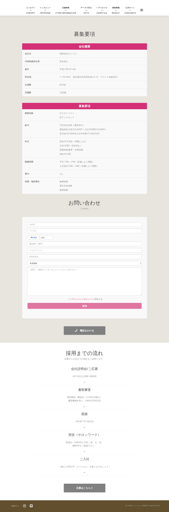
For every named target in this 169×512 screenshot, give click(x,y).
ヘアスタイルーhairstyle (101, 10)
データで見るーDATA (86, 10)
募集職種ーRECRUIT (116, 10)
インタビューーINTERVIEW (45, 10)
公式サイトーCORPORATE (130, 10)
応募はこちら (84, 487)
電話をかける (84, 330)
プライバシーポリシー (81, 299)
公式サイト (15, 506)
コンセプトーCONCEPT (30, 10)
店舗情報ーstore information (65, 10)
